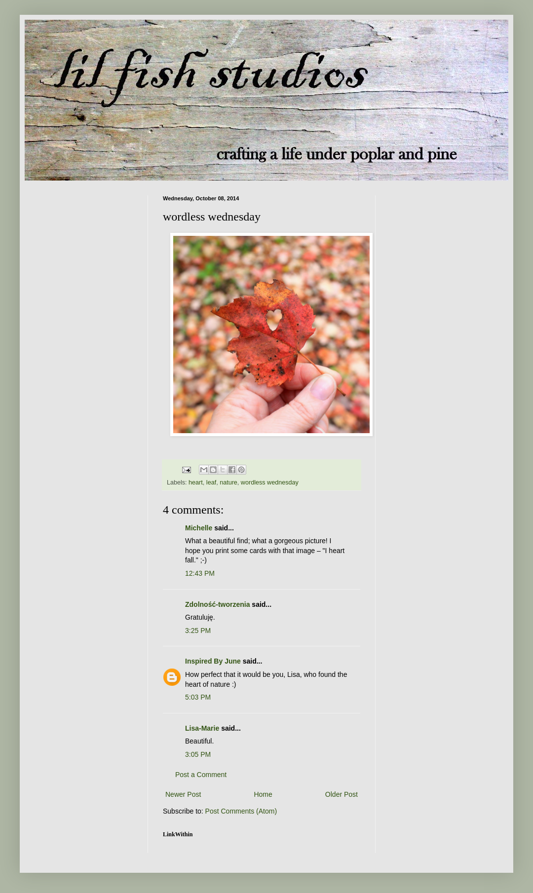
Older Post (341, 794)
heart (196, 482)
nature (228, 482)
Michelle (198, 528)
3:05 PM (198, 754)
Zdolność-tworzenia (217, 604)
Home (263, 794)
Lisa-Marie (202, 728)
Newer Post (183, 794)
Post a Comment (201, 775)
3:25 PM (198, 630)
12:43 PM (200, 573)
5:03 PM (198, 697)
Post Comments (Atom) (241, 811)
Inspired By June (213, 661)
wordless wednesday (270, 482)
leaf (211, 482)
